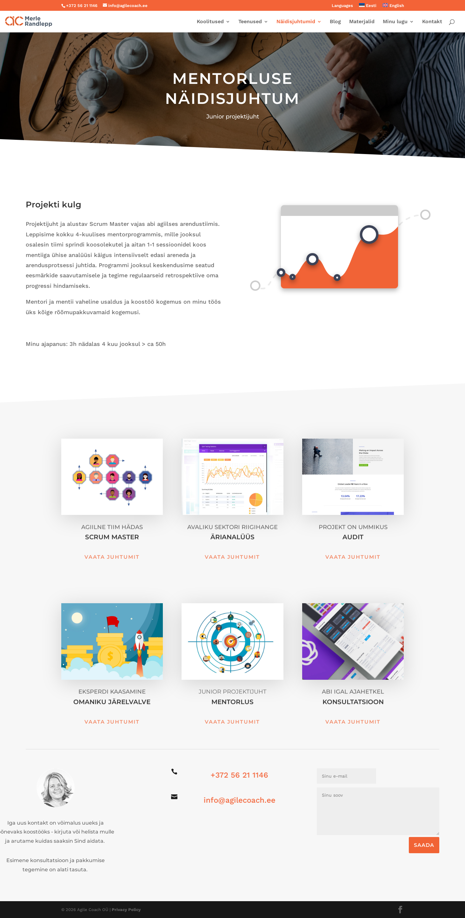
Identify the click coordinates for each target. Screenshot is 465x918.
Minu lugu (395, 21)
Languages (342, 5)
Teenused (250, 21)
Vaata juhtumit (112, 557)
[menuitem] (367, 7)
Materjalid (362, 21)
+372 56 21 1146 (235, 775)
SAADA (424, 845)
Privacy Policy (126, 909)
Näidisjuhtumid (295, 21)
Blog (335, 21)
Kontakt (432, 21)
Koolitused (210, 21)
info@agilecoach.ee (234, 800)
